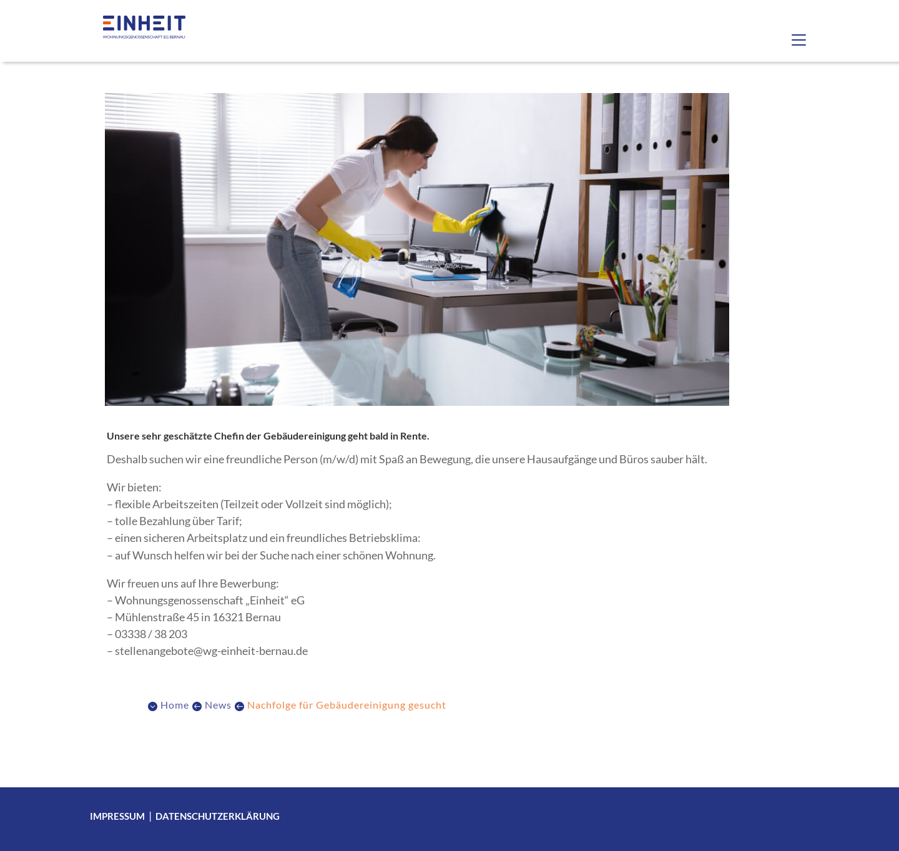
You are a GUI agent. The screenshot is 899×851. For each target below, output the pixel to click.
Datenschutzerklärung (217, 816)
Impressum (117, 816)
